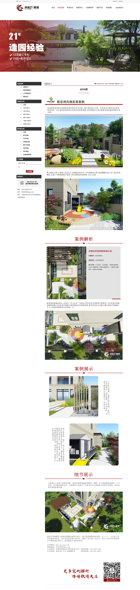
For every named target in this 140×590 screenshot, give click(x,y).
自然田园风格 (27, 154)
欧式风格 (26, 135)
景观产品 (99, 7)
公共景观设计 (27, 93)
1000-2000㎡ (27, 121)
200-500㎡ (26, 114)
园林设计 (26, 96)
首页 (53, 7)
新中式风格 (26, 145)
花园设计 (26, 87)
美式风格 (26, 151)
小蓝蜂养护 (90, 7)
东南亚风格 (26, 142)
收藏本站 (115, 1)
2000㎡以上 (26, 124)
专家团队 (109, 7)
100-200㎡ (26, 111)
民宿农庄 (70, 7)
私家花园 (61, 7)
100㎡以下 (26, 108)
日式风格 (26, 138)
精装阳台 (79, 7)
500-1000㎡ (27, 117)
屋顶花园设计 (27, 90)
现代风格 (26, 148)
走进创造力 (120, 7)
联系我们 (121, 1)
